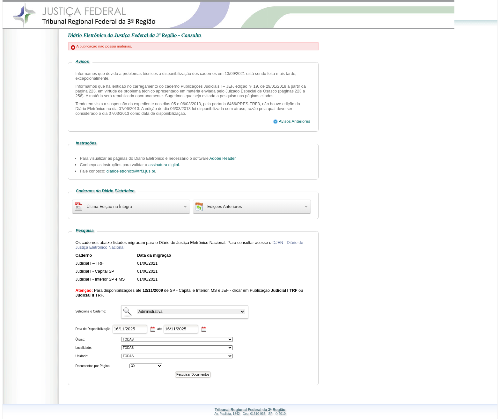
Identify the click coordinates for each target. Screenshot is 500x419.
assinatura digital (163, 164)
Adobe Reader (223, 158)
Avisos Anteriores (291, 121)
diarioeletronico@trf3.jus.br (131, 171)
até (159, 329)
